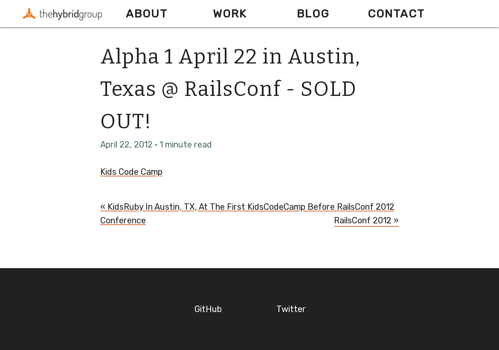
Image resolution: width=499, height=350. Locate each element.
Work (230, 13)
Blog (313, 13)
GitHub (208, 309)
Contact (396, 13)
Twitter (291, 309)
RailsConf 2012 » (366, 220)
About (147, 13)
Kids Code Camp (131, 172)
